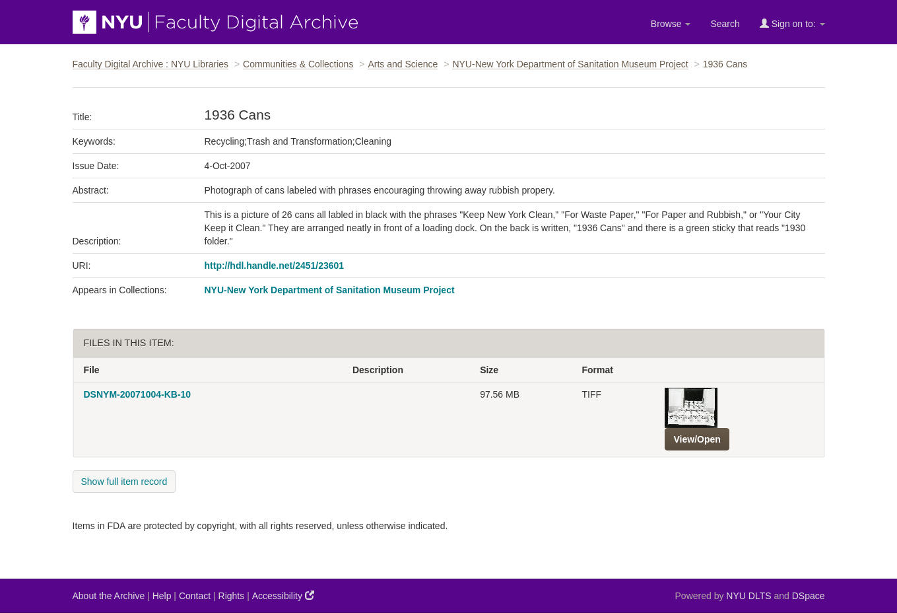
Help (162, 596)
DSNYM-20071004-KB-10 (137, 394)
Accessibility (283, 595)
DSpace (808, 596)
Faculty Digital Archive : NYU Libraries (151, 64)
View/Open (696, 439)
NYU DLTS (748, 596)
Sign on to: (792, 23)
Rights (231, 596)
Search (724, 23)
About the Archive (109, 596)
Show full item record (124, 481)
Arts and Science (403, 64)
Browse (671, 23)
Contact (195, 596)
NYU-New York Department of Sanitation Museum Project (570, 64)
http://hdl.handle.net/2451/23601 (275, 265)
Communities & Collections (298, 64)
